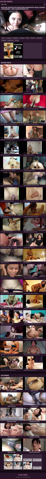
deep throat (11, 40)
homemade (40, 38)
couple (17, 40)
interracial (9, 38)
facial (28, 38)
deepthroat (16, 38)
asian (4, 38)
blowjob (22, 38)
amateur (33, 38)
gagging (4, 40)
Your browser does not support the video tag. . (23, 23)
